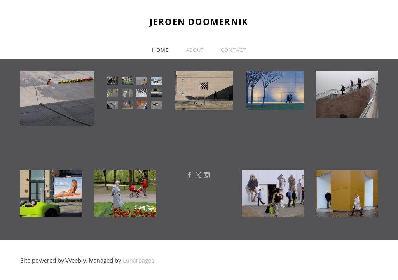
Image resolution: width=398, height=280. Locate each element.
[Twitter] (198, 175)
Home (160, 49)
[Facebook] (190, 175)
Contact (233, 49)
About (195, 49)
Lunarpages (138, 260)
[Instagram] (207, 175)
